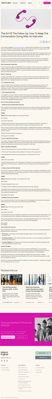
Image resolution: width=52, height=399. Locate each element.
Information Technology (23, 374)
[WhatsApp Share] (49, 42)
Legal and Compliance (23, 372)
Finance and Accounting (23, 378)
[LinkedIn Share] (46, 42)
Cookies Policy (39, 374)
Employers (15, 3)
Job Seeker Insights (5, 372)
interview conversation (19, 47)
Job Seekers (23, 3)
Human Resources (22, 376)
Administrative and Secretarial (24, 393)
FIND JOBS (43, 359)
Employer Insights (5, 369)
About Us (30, 3)
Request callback (7, 339)
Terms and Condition (40, 369)
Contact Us (47, 3)
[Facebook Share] (41, 42)
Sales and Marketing (22, 369)
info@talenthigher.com (6, 359)
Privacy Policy (38, 372)
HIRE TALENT (43, 355)
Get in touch (21, 339)
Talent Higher (16, 261)
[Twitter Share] (44, 42)
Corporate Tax (21, 380)
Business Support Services (24, 387)
